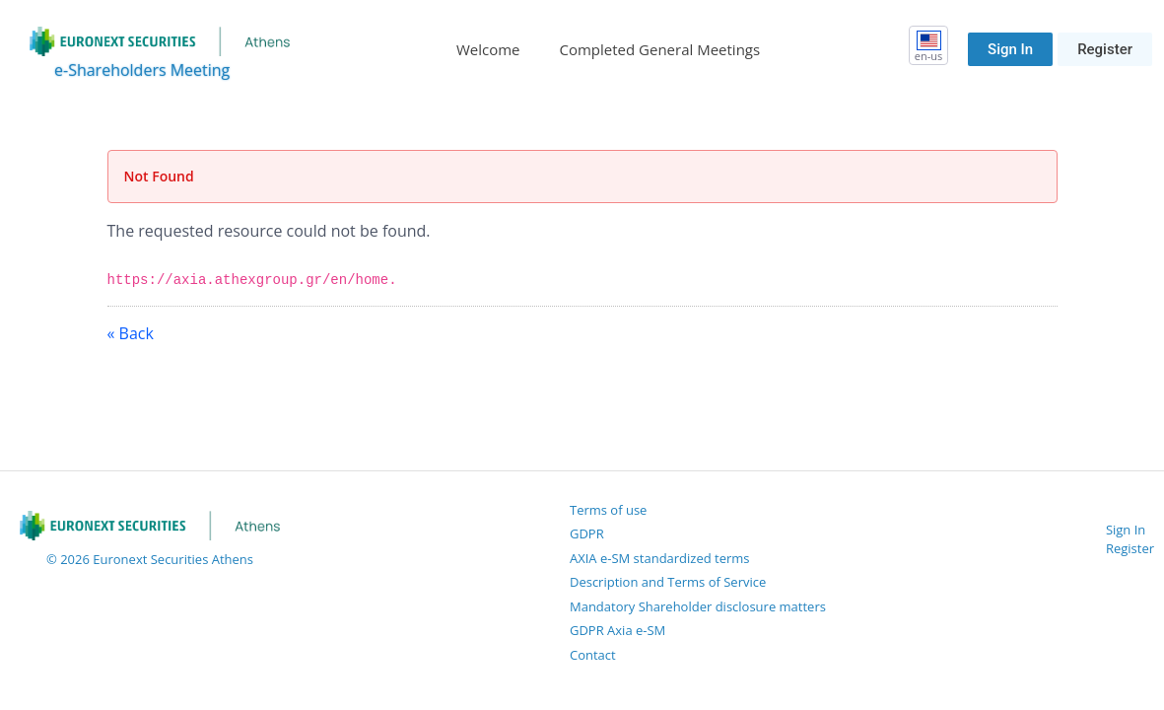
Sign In (1010, 49)
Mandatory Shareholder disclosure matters (698, 606)
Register (1104, 49)
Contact (593, 655)
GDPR (587, 533)
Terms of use (608, 510)
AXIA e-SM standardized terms (660, 558)
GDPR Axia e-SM (617, 630)
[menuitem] (488, 50)
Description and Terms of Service (668, 582)
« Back (130, 333)
